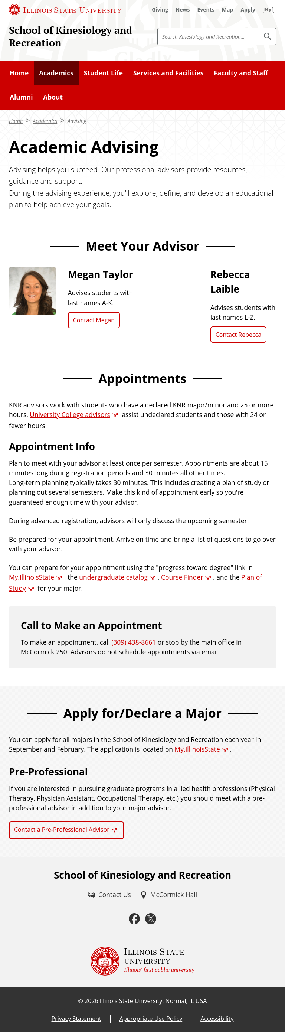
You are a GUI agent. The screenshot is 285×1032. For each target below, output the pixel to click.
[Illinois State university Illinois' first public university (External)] (142, 961)
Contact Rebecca (238, 335)
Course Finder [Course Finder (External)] (182, 577)
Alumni (21, 96)
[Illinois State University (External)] (65, 9)
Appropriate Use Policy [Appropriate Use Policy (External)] (150, 1019)
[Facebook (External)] (134, 919)
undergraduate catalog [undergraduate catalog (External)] (113, 577)
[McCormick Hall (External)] (168, 894)
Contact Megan (94, 320)
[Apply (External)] (248, 9)
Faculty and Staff (241, 72)
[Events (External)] (206, 9)
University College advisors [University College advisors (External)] (70, 414)
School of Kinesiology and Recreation (70, 36)
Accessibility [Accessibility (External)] (216, 1019)
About (53, 96)
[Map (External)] (227, 9)
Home (19, 72)
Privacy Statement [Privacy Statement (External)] (76, 1019)
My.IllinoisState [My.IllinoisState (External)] (31, 577)
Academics (56, 72)
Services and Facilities (168, 72)
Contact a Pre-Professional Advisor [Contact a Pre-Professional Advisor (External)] (61, 830)
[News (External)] (182, 9)
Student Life (103, 72)
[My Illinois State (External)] (268, 9)
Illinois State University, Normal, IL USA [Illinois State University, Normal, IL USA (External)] (153, 1001)
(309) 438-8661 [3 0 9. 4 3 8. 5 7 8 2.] (133, 642)
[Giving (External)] (160, 9)
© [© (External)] (80, 1001)
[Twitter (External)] (150, 919)
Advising (77, 120)
